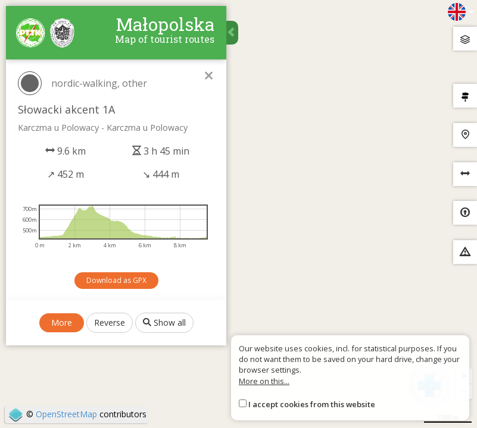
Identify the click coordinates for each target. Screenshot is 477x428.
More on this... (264, 381)
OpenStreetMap (66, 414)
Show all (164, 322)
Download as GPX (116, 280)
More (61, 322)
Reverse (109, 322)
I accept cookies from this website (311, 404)
